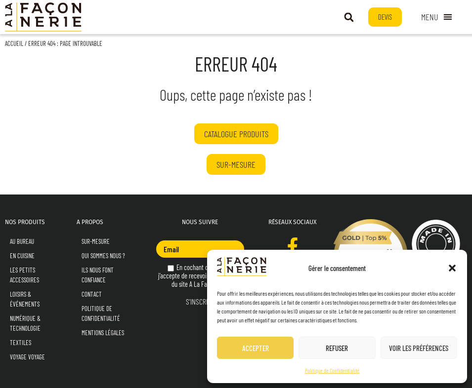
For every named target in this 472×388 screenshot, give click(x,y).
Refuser (337, 348)
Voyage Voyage (27, 357)
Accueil (14, 43)
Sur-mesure (96, 241)
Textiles (20, 343)
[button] (452, 268)
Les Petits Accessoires (24, 275)
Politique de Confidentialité (332, 370)
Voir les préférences (418, 348)
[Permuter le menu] (436, 17)
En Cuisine (22, 256)
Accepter (255, 348)
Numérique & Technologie (25, 323)
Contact (92, 294)
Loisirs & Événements (25, 299)
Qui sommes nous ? (103, 256)
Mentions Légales (103, 333)
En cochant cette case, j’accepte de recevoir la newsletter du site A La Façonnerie (200, 275)
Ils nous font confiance (98, 275)
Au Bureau (22, 241)
